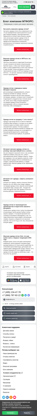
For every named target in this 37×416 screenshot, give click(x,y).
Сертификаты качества (10, 360)
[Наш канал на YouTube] (14, 397)
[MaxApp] (28, 295)
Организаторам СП (9, 376)
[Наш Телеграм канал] (3, 397)
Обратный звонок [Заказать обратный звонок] (11, 308)
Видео (5, 363)
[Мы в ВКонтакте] (7, 397)
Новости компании (9, 389)
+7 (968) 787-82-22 (11, 295)
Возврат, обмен (8, 340)
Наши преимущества (10, 353)
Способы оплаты (8, 334)
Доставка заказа (8, 330)
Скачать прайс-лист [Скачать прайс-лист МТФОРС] (11, 313)
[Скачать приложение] (12, 280)
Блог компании (8, 369)
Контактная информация (11, 347)
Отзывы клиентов (9, 356)
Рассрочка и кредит (9, 337)
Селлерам (6, 379)
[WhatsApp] (22, 295)
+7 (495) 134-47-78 (11, 292)
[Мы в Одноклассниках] (10, 397)
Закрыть (27, 413)
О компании (7, 386)
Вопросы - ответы (9, 343)
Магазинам (6, 382)
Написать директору (12, 318)
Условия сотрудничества (13, 373)
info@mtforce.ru (10, 299)
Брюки (28, 266)
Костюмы (17, 266)
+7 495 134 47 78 (29, 2)
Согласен (10, 413)
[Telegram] (25, 295)
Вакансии (6, 392)
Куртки (7, 266)
